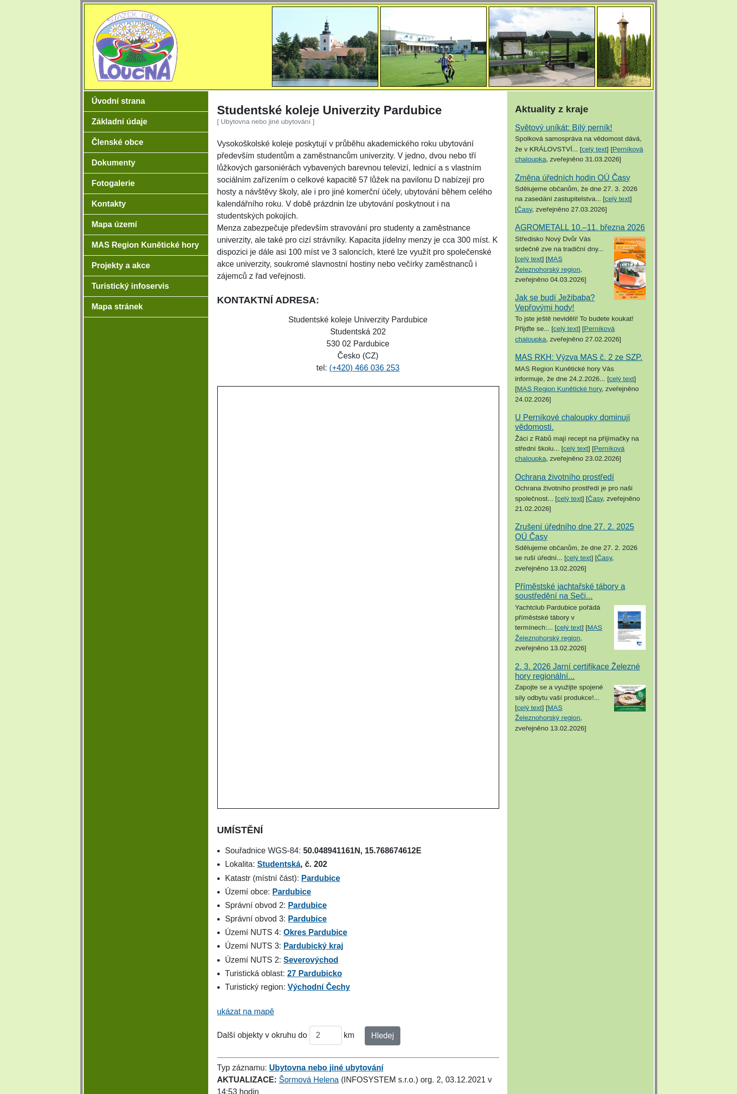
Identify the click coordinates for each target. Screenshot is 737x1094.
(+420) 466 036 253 (364, 367)
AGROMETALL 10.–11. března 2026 (580, 227)
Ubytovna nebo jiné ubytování (326, 1067)
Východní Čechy (318, 987)
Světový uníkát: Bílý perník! (564, 127)
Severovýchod (310, 960)
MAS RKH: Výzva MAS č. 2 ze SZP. (579, 357)
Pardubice (321, 878)
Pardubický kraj (313, 946)
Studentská (279, 864)
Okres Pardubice (315, 932)
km (349, 1035)
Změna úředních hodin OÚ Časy (572, 177)
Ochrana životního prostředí (564, 477)
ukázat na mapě (245, 1011)
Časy (524, 209)
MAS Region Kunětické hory (559, 389)
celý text (594, 149)
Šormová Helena (309, 1079)
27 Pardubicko (314, 973)
